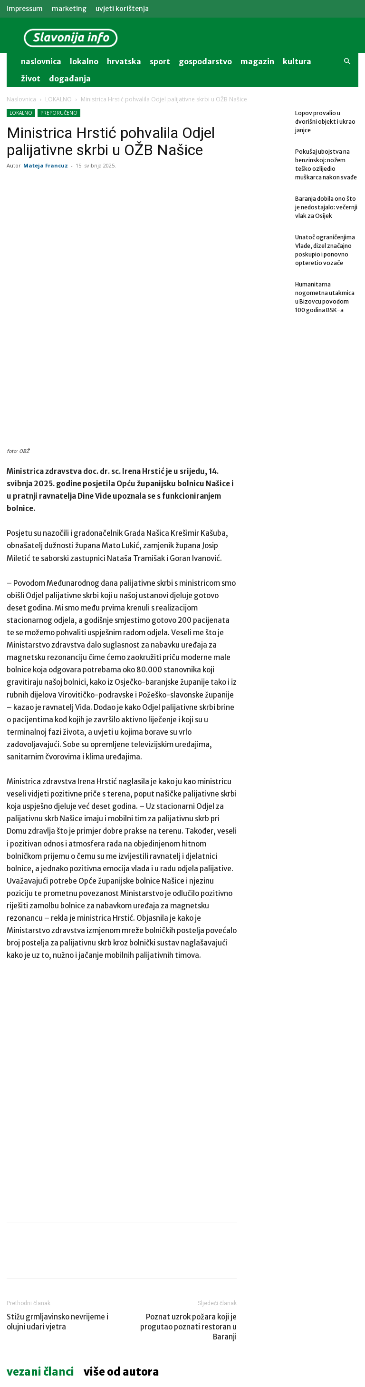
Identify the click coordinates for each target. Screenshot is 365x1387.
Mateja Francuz (45, 165)
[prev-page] (13, 1339)
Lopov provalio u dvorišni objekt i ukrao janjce (325, 121)
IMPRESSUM (25, 8)
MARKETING (69, 8)
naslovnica (41, 61)
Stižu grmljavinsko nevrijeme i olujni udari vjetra (57, 1168)
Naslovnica (21, 99)
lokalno (84, 61)
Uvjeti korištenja (122, 8)
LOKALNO (58, 99)
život (30, 78)
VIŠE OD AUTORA (121, 1218)
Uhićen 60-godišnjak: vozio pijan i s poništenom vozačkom (120, 1301)
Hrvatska (124, 61)
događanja (70, 78)
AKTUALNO (183, 1280)
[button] (347, 61)
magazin (257, 61)
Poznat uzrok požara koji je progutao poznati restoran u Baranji (188, 1173)
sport (160, 61)
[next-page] (28, 1339)
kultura (297, 61)
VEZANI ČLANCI (40, 1218)
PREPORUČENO (58, 112)
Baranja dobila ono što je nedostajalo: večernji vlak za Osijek (202, 1301)
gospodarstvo (205, 61)
